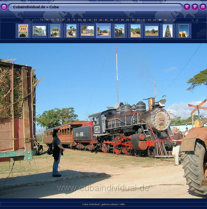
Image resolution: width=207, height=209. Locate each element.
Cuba (54, 7)
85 (106, 19)
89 (127, 19)
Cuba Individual (90, 204)
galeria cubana (109, 204)
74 (47, 19)
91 (138, 19)
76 (57, 19)
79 (73, 19)
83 (95, 19)
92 (144, 19)
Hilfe (122, 204)
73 (41, 19)
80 (79, 19)
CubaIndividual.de (29, 7)
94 (154, 19)
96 (165, 19)
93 (149, 19)
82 (90, 19)
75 (52, 19)
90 (133, 19)
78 (68, 19)
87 (117, 19)
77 (63, 19)
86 (111, 19)
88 (122, 19)
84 (101, 19)
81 (84, 19)
